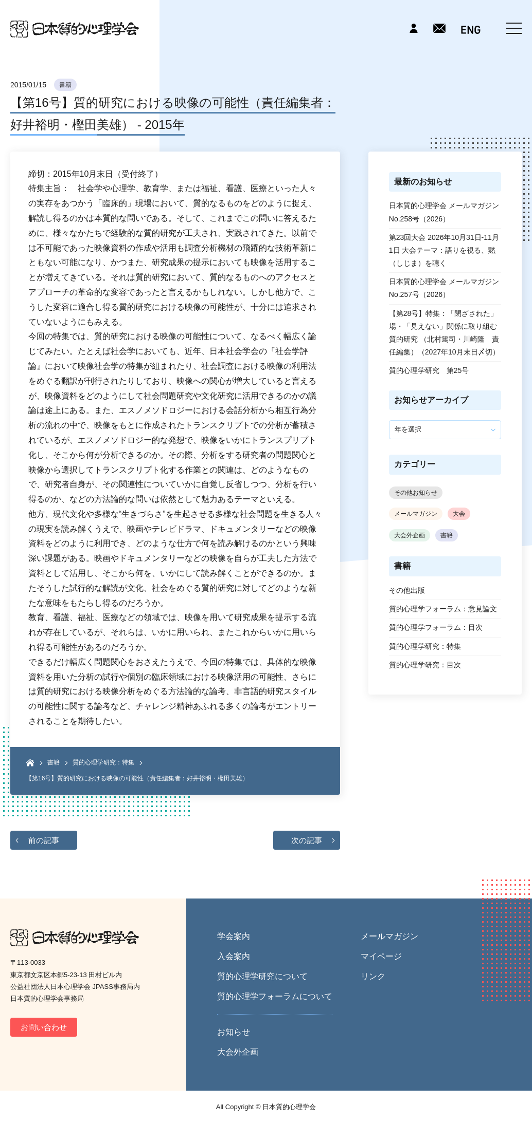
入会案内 (233, 956)
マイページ (381, 956)
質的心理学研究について (262, 976)
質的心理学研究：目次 (425, 665)
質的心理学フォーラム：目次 (436, 627)
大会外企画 (409, 535)
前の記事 (43, 840)
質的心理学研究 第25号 (429, 370)
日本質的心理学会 (74, 29)
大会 (459, 513)
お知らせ (233, 1031)
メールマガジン (415, 513)
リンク (373, 976)
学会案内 (233, 936)
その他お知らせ (415, 492)
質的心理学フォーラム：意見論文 (443, 609)
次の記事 (306, 840)
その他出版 (407, 590)
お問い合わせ (44, 1027)
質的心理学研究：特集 (103, 762)
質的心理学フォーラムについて (274, 996)
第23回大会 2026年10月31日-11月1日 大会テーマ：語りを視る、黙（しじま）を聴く (444, 250)
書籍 (65, 84)
